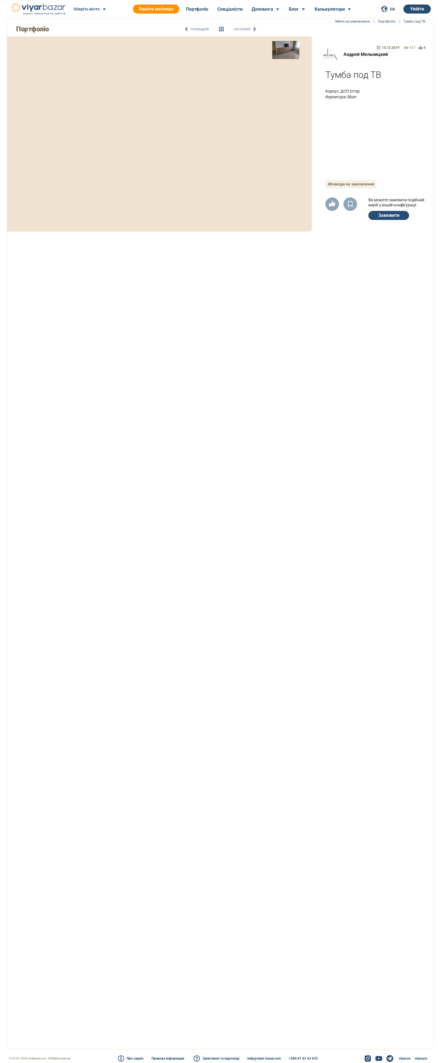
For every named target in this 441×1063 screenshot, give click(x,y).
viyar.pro (421, 1058)
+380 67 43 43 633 (303, 1058)
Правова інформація (168, 1058)
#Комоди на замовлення (351, 184)
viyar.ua (404, 1058)
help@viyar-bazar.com (264, 1058)
